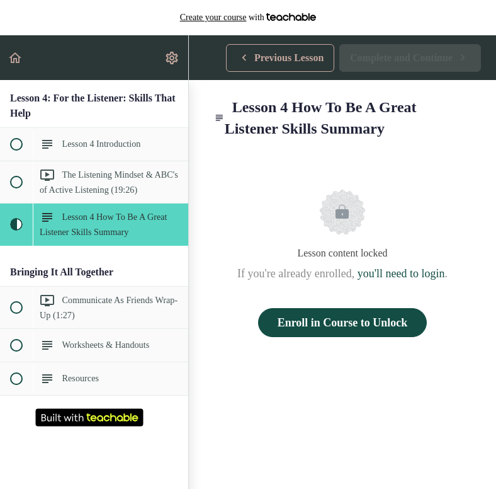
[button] (15, 57)
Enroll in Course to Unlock (343, 322)
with (248, 17)
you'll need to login (401, 273)
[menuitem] (172, 57)
